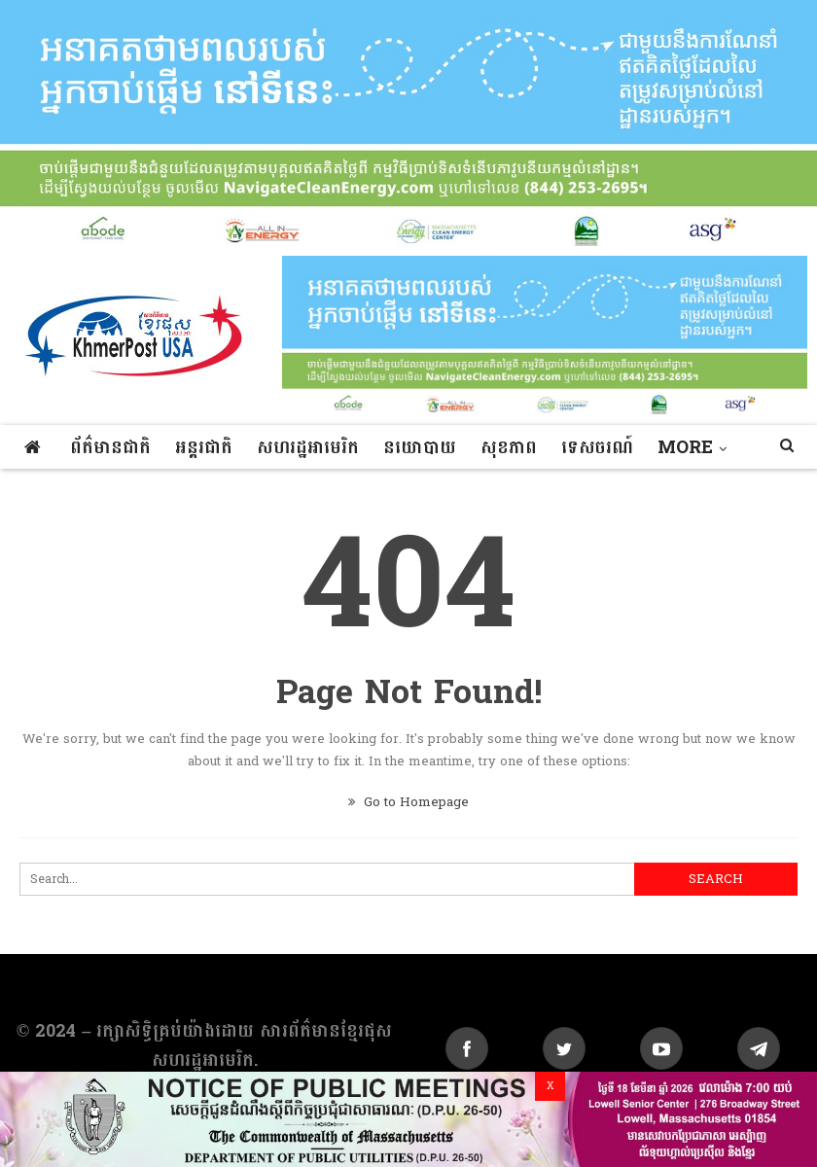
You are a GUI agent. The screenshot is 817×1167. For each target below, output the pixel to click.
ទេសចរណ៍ (597, 448)
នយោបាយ (419, 448)
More (685, 448)
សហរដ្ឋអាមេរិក (308, 448)
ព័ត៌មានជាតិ (110, 448)
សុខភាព (508, 448)
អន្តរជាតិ (203, 448)
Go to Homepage (408, 802)
